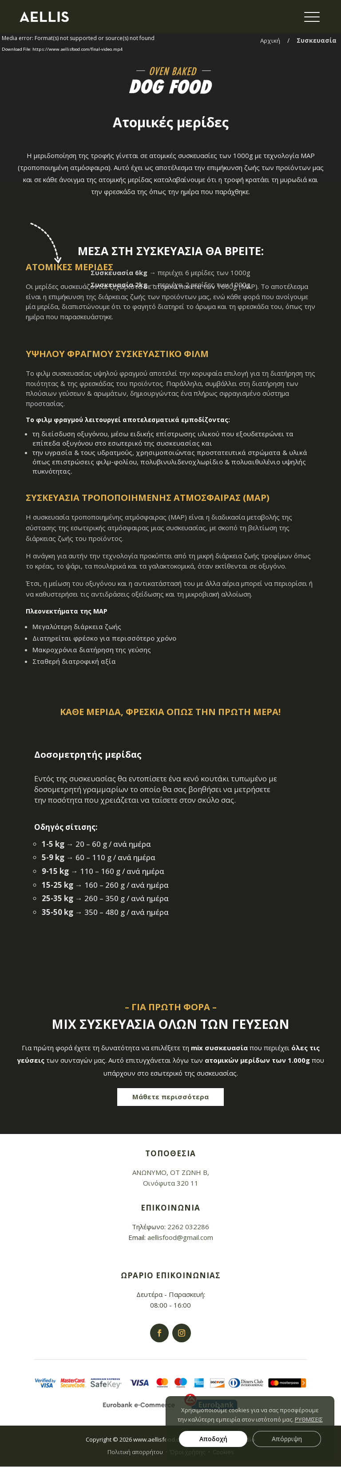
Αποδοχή (213, 1438)
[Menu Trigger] (312, 16)
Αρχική (270, 41)
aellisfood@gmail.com (180, 1237)
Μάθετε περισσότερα (170, 1095)
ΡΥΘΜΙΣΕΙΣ (309, 1419)
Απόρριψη (287, 1438)
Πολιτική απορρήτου (135, 1452)
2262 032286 (188, 1226)
